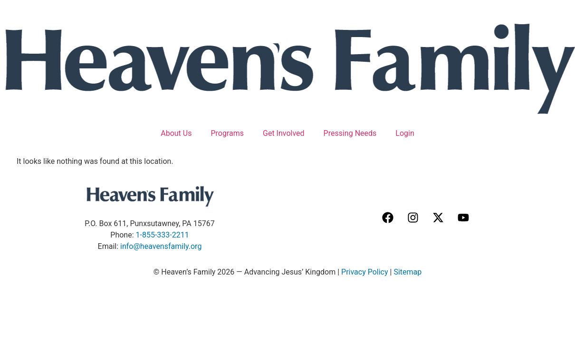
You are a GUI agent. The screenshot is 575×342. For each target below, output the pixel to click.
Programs (227, 133)
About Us (176, 133)
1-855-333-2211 (162, 234)
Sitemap (407, 271)
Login (404, 133)
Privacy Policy (364, 271)
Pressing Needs (350, 133)
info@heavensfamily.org (160, 246)
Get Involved (284, 133)
